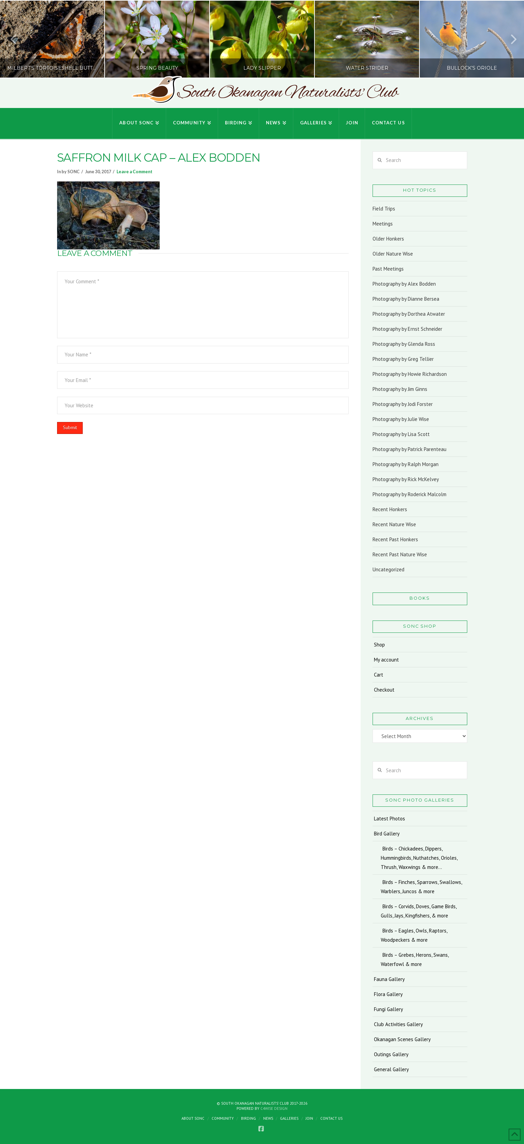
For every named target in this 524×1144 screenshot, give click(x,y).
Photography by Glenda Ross (404, 344)
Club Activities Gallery (398, 1024)
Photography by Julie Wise (401, 419)
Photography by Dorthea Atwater (409, 314)
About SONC (193, 1118)
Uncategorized (388, 569)
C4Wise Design (273, 1108)
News (268, 1118)
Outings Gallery (391, 1054)
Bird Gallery (387, 833)
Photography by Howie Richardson (410, 374)
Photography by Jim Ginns (400, 389)
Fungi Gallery (388, 1009)
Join (309, 1118)
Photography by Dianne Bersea (406, 299)
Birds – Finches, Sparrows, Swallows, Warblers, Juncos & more (421, 887)
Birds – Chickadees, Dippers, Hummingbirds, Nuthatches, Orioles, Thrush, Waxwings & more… (419, 857)
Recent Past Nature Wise (400, 554)
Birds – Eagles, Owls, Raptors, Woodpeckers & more (414, 935)
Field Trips (384, 208)
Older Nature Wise (393, 253)
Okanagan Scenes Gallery (402, 1039)
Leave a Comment (134, 171)
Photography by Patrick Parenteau (409, 449)
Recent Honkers (390, 509)
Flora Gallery (388, 994)
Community (223, 1118)
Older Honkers (388, 238)
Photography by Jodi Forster (403, 404)
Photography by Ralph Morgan (406, 464)
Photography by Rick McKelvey (406, 479)
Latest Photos (389, 818)
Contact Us (331, 1118)
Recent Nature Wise (394, 524)
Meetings (383, 223)
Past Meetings (388, 268)
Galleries (289, 1118)
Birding (248, 1118)
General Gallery (391, 1069)
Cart (378, 674)
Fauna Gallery (389, 979)
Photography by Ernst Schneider (407, 329)
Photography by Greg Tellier (403, 359)
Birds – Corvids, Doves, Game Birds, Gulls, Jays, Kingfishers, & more (418, 911)
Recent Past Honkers (395, 539)
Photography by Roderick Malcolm (409, 494)
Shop (379, 644)
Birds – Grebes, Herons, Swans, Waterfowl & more (414, 959)
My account (386, 659)
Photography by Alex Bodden (404, 284)
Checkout (384, 689)
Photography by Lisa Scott (401, 434)
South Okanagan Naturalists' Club (287, 93)
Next (509, 39)
